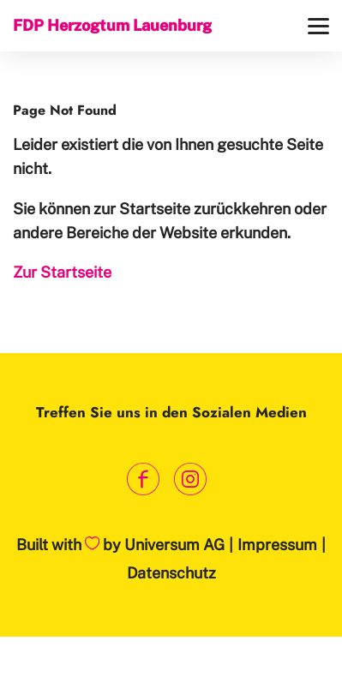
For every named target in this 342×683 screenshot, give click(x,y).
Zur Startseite (62, 272)
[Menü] (318, 26)
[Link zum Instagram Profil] (190, 479)
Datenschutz (171, 573)
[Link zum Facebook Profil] (143, 479)
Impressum (277, 545)
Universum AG (174, 545)
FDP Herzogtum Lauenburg (112, 25)
